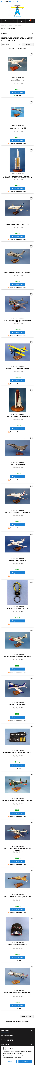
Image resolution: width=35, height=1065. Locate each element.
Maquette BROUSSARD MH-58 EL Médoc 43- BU (17, 801)
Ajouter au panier (17, 92)
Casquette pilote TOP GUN (17, 945)
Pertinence (11, 44)
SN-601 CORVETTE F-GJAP (17, 560)
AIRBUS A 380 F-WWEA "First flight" (17, 224)
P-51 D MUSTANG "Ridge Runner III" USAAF (17, 656)
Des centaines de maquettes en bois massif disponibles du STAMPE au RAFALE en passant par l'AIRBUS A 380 (17, 177)
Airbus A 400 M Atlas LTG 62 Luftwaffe (17, 272)
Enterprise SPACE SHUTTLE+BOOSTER (17, 416)
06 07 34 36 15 (13, 1)
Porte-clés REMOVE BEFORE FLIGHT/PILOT (17, 753)
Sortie (10, 1061)
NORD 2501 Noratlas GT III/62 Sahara (17, 993)
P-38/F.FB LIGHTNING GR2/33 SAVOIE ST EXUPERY (17, 321)
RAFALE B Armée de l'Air (17, 464)
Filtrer (28, 44)
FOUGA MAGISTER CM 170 (17, 128)
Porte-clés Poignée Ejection (17, 608)
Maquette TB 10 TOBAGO (17, 704)
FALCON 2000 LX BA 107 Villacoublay (17, 512)
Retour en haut (27, 1017)
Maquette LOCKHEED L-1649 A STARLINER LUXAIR (17, 849)
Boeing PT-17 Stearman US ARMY (17, 368)
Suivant (20, 1013)
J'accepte (25, 1061)
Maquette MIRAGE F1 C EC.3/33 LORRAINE (17, 897)
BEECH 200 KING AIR (17, 80)
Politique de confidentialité (12, 1057)
